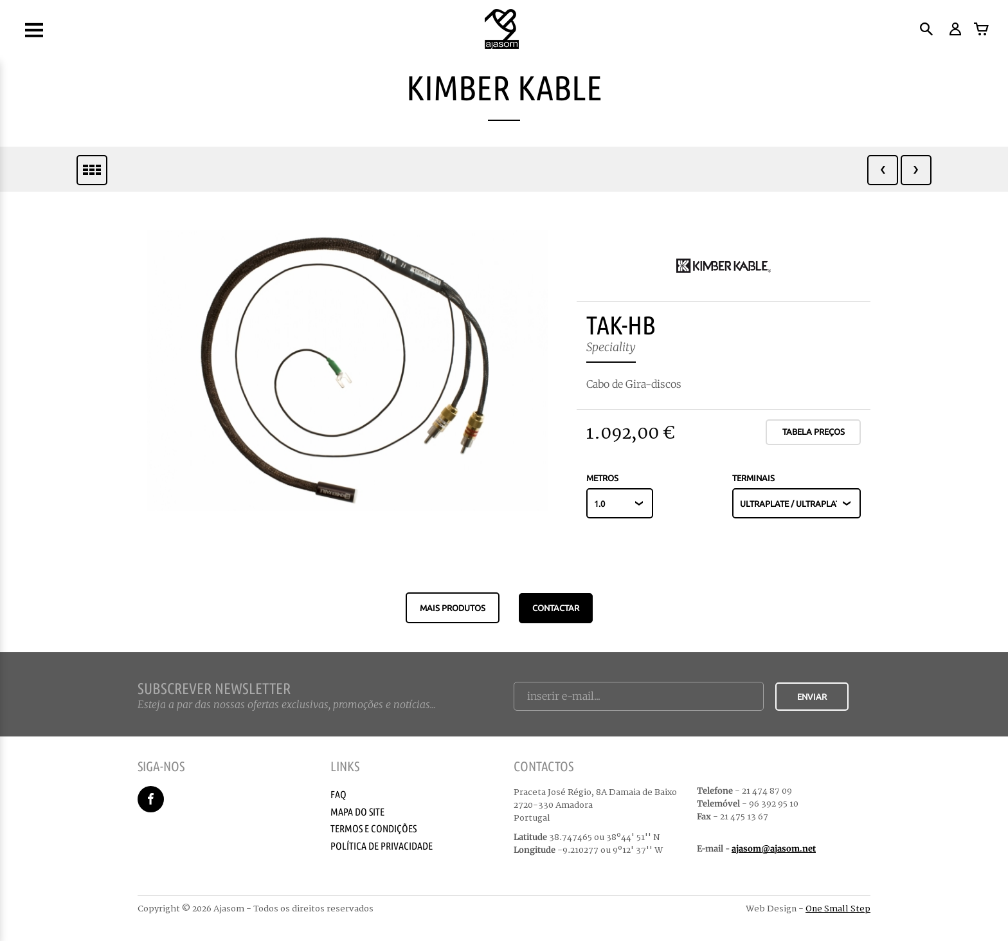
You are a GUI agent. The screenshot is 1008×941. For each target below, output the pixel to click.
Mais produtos (452, 607)
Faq (338, 794)
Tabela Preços (813, 431)
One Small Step (838, 909)
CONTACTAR (555, 607)
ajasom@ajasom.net (774, 848)
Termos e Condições (373, 828)
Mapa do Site (357, 812)
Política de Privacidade (381, 846)
